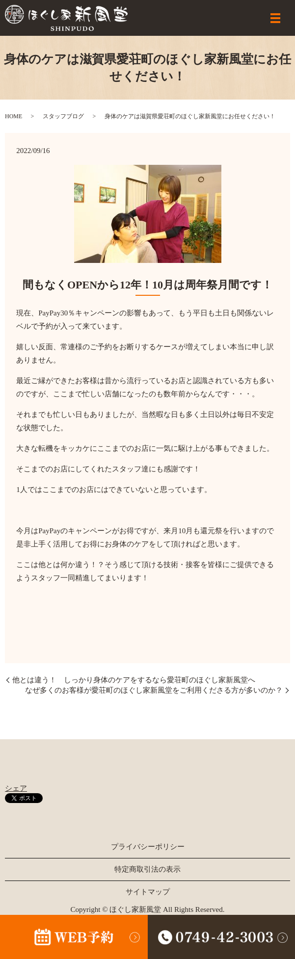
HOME (13, 116)
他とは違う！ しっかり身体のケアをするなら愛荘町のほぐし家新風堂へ (133, 680)
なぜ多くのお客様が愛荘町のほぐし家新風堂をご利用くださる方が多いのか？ (154, 690)
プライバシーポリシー (148, 847)
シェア (16, 788)
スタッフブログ (63, 116)
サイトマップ (148, 892)
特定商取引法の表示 (147, 869)
